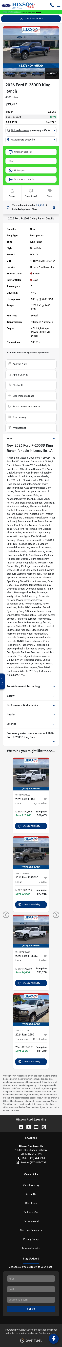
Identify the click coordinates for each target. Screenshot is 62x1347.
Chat (11, 161)
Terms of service (31, 1248)
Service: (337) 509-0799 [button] (31, 1162)
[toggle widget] (54, 1339)
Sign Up (31, 1308)
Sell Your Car (31, 1212)
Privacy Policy (31, 1239)
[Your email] (31, 1299)
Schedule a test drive (22, 179)
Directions (31, 1203)
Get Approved (31, 1221)
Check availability (31, 19)
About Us (31, 1194)
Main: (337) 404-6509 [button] (31, 1158)
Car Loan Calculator (31, 1230)
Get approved (18, 170)
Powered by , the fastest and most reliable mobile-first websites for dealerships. (31, 1334)
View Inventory (31, 1185)
